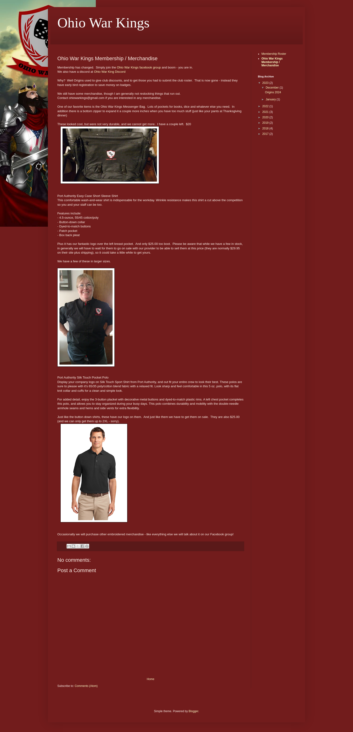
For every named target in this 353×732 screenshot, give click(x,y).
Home (150, 679)
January (271, 99)
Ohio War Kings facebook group (139, 67)
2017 (265, 134)
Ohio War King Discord (110, 71)
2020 (265, 117)
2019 (265, 122)
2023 (265, 83)
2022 (265, 106)
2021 (265, 112)
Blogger (193, 711)
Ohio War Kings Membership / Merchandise (272, 62)
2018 (265, 128)
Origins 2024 (273, 92)
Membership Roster (273, 53)
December (273, 87)
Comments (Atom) (86, 686)
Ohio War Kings (103, 22)
